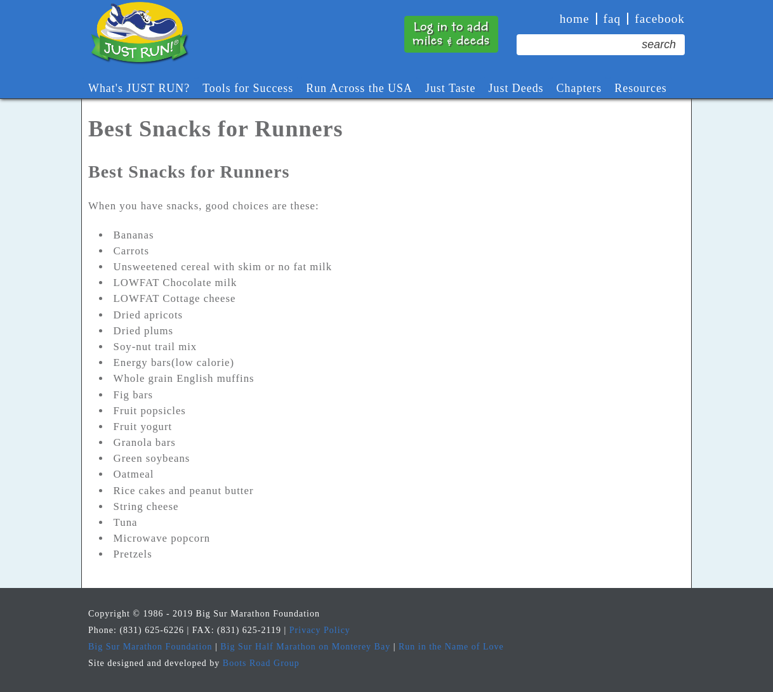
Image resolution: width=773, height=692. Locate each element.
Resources (640, 88)
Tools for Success (247, 88)
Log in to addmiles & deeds (451, 34)
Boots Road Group (261, 663)
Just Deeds (516, 88)
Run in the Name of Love (451, 646)
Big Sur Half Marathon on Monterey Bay (305, 646)
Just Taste (450, 88)
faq (612, 19)
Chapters (579, 88)
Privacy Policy (319, 630)
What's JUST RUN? (139, 88)
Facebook (660, 19)
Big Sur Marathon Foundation (150, 646)
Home (575, 19)
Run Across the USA (359, 88)
